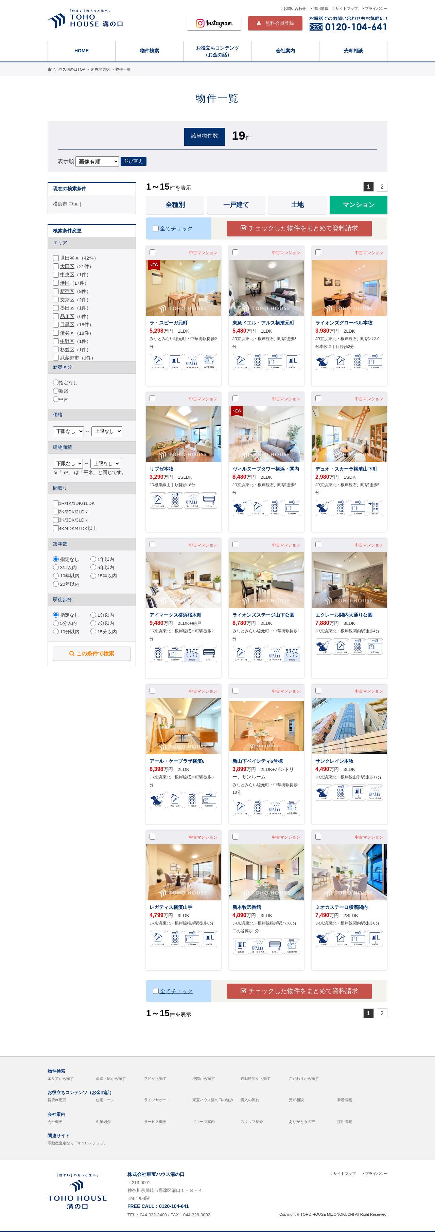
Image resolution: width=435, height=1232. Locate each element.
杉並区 (67, 349)
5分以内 (65, 623)
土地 (297, 204)
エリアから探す (61, 1078)
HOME (81, 50)
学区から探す (155, 1078)
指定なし (68, 382)
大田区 (67, 266)
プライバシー (375, 8)
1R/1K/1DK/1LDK (77, 503)
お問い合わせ (293, 8)
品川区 (67, 316)
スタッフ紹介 (252, 1122)
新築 (63, 390)
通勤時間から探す (256, 1078)
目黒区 (67, 324)
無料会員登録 (275, 23)
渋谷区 (67, 333)
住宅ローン (105, 1100)
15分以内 (103, 631)
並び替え (133, 161)
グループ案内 (203, 1122)
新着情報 (344, 1100)
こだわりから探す (304, 1078)
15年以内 (103, 575)
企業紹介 (103, 1122)
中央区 (67, 274)
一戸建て (236, 204)
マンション (359, 204)
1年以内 (102, 559)
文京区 (67, 299)
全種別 (175, 204)
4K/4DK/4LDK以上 (78, 528)
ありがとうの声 (302, 1122)
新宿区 (67, 291)
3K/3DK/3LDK (73, 520)
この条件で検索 (91, 653)
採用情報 (319, 8)
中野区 (67, 341)
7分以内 (102, 623)
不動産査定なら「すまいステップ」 (77, 1143)
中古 (63, 399)
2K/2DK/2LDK (73, 511)
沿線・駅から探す (111, 1078)
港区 (65, 283)
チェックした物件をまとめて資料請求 (299, 228)
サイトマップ (345, 8)
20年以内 (66, 584)
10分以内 (66, 631)
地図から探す (203, 1078)
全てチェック (173, 228)
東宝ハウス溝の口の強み (212, 1100)
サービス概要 (155, 1122)
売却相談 (353, 50)
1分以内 (102, 615)
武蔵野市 (69, 357)
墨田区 (67, 308)
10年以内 (66, 575)
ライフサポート (157, 1100)
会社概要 (55, 1122)
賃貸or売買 (57, 1100)
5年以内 (102, 567)
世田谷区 (69, 258)
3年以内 (65, 567)
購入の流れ (250, 1100)
